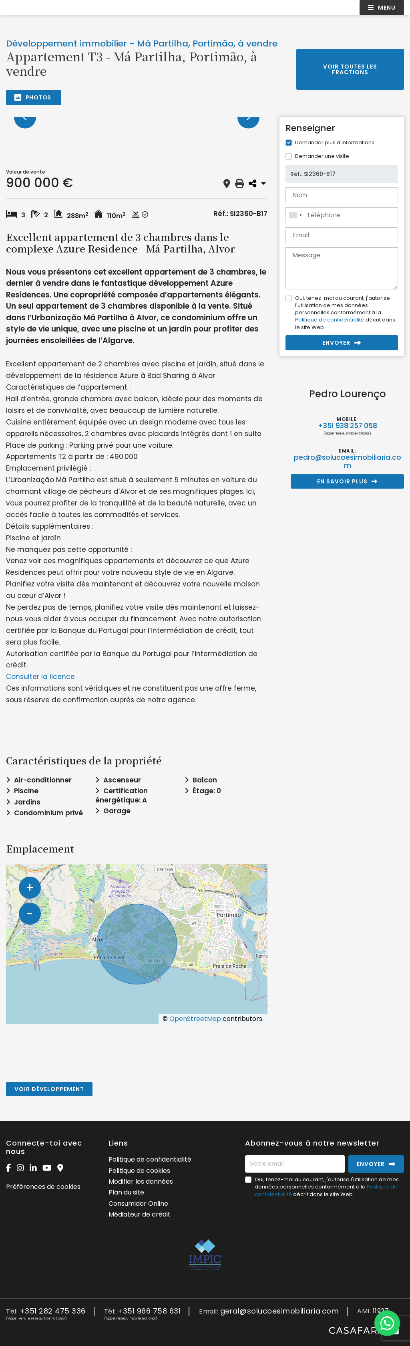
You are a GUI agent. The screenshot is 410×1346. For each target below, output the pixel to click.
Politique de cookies (139, 1170)
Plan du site (126, 1192)
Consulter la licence (40, 676)
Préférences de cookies (43, 1186)
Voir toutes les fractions (350, 69)
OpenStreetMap (195, 1018)
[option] (30, 147)
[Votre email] (295, 1164)
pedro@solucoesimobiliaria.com (347, 461)
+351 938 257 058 (347, 426)
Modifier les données (141, 1181)
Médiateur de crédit (140, 1214)
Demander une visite (322, 156)
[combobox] (342, 215)
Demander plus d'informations (334, 142)
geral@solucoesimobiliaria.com (279, 1311)
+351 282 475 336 (53, 1311)
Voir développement (49, 1089)
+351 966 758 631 (149, 1311)
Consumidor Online (138, 1203)
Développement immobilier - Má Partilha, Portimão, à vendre (141, 43)
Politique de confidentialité (329, 319)
